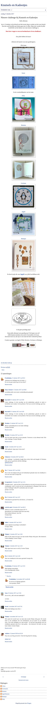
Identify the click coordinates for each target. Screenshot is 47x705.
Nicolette (7, 423)
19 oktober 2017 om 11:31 (18, 482)
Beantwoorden (8, 384)
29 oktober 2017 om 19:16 (18, 566)
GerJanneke (5, 688)
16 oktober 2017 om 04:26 (17, 457)
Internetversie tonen (23, 680)
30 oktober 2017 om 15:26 (14, 593)
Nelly (23, 95)
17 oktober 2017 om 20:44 (13, 470)
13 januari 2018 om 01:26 (16, 633)
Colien (3, 686)
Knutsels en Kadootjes (14, 5)
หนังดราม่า (8, 639)
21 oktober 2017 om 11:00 (16, 534)
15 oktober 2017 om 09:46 (19, 389)
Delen (3, 370)
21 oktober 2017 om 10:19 (14, 522)
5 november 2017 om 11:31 (16, 616)
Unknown (7, 457)
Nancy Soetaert (9, 389)
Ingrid (23, 211)
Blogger (29, 703)
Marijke (7, 435)
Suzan (23, 73)
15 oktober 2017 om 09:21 (18, 378)
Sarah (6, 446)
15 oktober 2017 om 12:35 (16, 435)
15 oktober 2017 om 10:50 (17, 399)
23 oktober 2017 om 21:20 (13, 556)
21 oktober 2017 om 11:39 (16, 546)
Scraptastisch (8, 482)
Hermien (23, 125)
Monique (23, 238)
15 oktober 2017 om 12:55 (15, 446)
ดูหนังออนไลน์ (8, 462)
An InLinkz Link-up (6, 363)
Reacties (9, 576)
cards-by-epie (8, 507)
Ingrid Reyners (5, 694)
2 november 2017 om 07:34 (15, 606)
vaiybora (7, 633)
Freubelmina (8, 378)
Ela (6, 470)
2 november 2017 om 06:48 (23, 579)
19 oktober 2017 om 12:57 (13, 497)
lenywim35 (8, 399)
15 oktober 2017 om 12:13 (16, 423)
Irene (6, 593)
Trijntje (7, 534)
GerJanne (23, 183)
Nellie (6, 522)
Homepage (23, 676)
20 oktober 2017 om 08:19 (18, 507)
